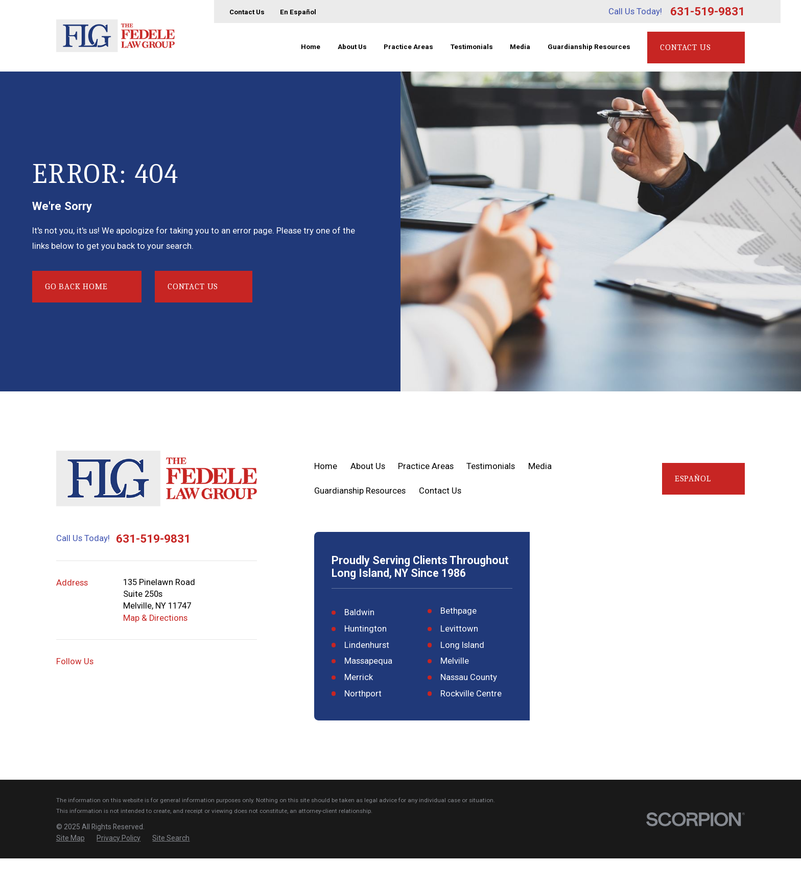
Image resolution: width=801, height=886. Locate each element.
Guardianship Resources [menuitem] (589, 47)
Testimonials (490, 466)
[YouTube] (154, 661)
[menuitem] (70, 865)
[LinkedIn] (228, 661)
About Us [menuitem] (352, 47)
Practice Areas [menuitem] (408, 47)
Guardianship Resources (360, 491)
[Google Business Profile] (129, 661)
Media (540, 466)
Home (325, 466)
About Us (367, 466)
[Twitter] (203, 661)
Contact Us (247, 12)
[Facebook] (179, 661)
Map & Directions (155, 618)
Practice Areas (426, 466)
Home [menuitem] (310, 47)
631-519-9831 (707, 11)
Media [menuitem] (520, 47)
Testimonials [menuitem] (472, 47)
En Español (298, 12)
